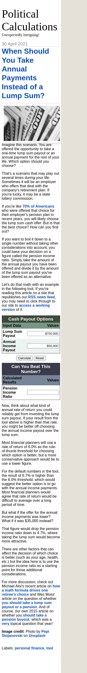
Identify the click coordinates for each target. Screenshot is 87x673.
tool (49, 648)
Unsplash (37, 636)
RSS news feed (41, 297)
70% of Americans (38, 206)
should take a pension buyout (24, 617)
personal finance (29, 648)
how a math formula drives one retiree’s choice (31, 590)
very (6, 624)
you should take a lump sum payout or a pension (27, 605)
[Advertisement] (44, 660)
